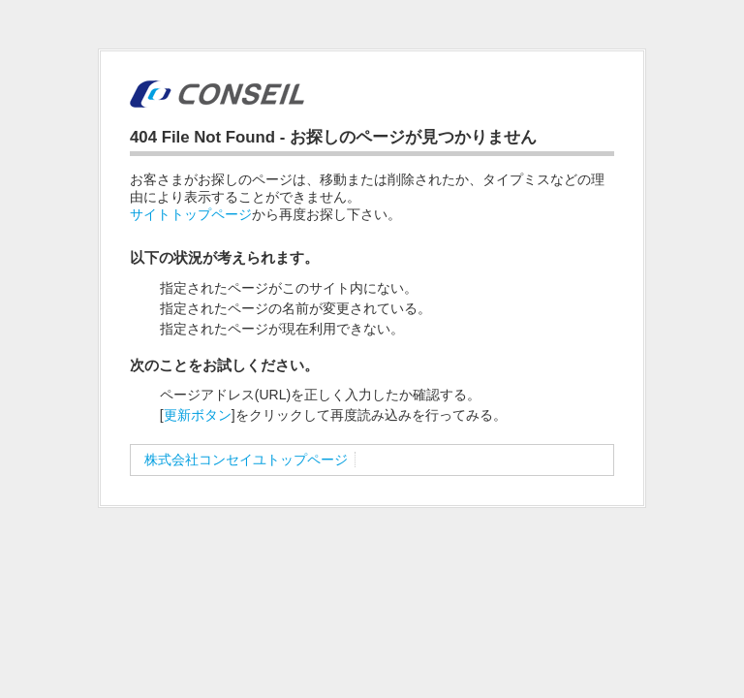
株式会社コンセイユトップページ (246, 459)
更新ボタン (198, 415)
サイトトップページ (191, 214)
